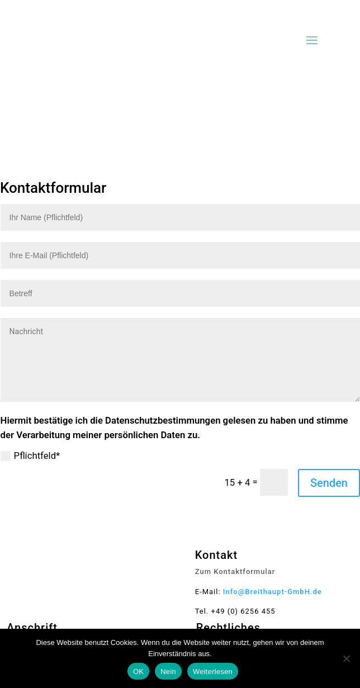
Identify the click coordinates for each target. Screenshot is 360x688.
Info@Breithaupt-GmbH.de (272, 591)
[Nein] (346, 658)
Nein (168, 671)
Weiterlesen (213, 671)
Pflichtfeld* (30, 456)
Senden (329, 483)
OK (138, 671)
